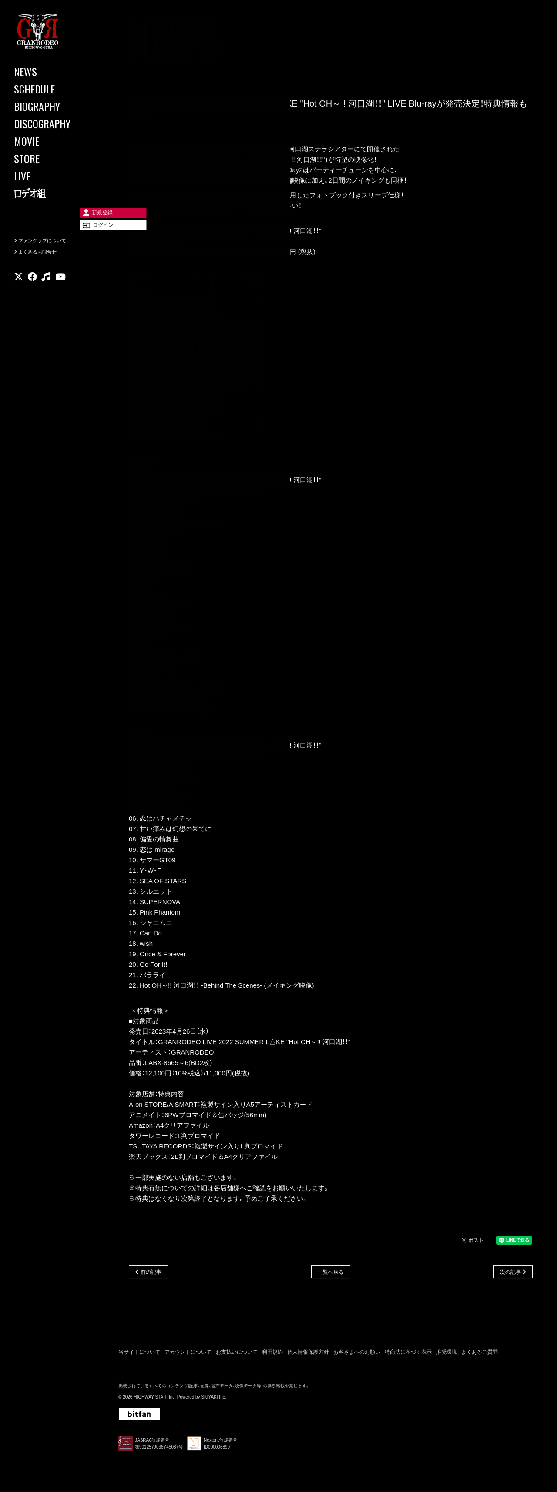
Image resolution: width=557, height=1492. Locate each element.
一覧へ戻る (331, 1273)
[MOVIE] (52, 141)
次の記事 (510, 1273)
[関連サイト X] (18, 293)
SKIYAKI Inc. (213, 1400)
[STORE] (52, 158)
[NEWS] (52, 71)
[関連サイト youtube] (60, 293)
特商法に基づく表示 (408, 1355)
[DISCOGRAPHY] (52, 123)
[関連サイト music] (45, 293)
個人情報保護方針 (308, 1355)
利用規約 (272, 1355)
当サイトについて (139, 1355)
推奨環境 (446, 1355)
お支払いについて (237, 1355)
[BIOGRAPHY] (52, 106)
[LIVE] (52, 175)
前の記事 (151, 1273)
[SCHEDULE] (52, 88)
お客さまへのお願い (356, 1355)
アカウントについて (187, 1355)
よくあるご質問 (479, 1355)
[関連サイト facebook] (32, 293)
